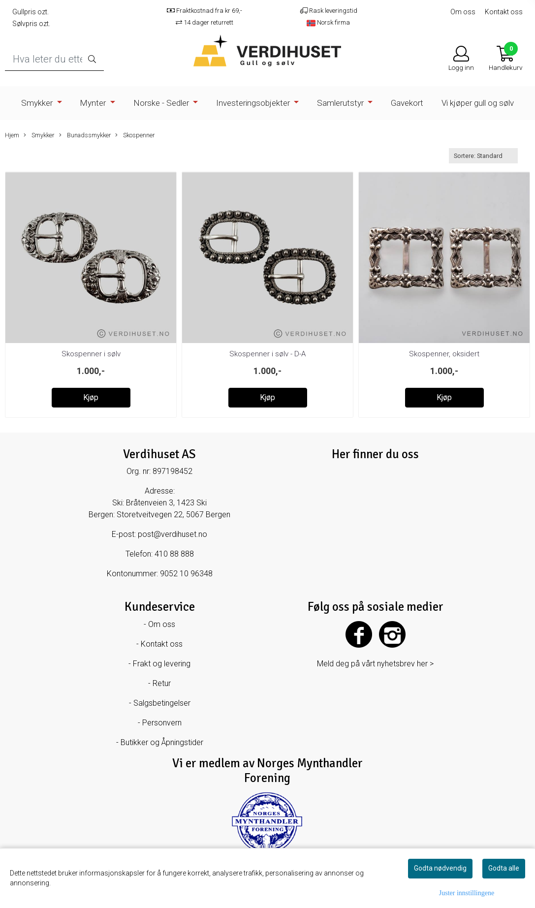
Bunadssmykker (85, 135)
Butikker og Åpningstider (162, 742)
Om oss (462, 12)
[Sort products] (483, 155)
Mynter (94, 103)
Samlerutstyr (341, 103)
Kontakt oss (504, 12)
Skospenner (135, 135)
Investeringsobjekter (254, 103)
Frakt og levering (161, 663)
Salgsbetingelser (161, 703)
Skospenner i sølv (91, 353)
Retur (162, 683)
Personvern (162, 722)
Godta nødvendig (440, 868)
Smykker (38, 103)
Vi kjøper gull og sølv (477, 103)
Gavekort (407, 103)
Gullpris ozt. (30, 12)
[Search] (54, 59)
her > (425, 663)
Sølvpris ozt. (31, 24)
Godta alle (503, 868)
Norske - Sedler (162, 103)
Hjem (12, 135)
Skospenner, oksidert (444, 353)
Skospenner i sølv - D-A (267, 353)
